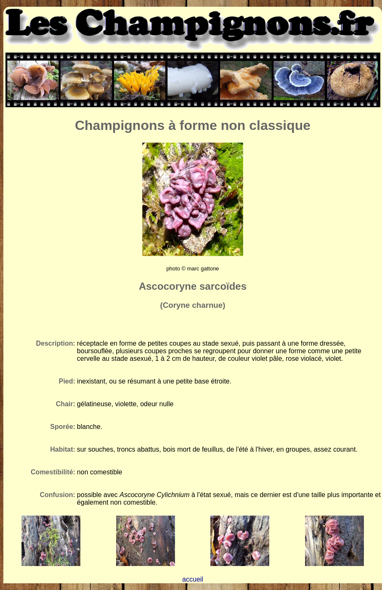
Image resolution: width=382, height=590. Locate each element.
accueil (192, 579)
